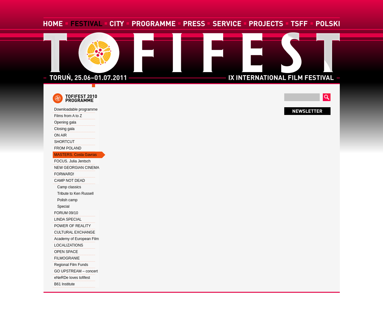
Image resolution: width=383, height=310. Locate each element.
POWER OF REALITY (72, 226)
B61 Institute (64, 284)
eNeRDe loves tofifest (72, 277)
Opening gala (65, 122)
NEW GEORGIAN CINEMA (76, 167)
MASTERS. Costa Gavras (75, 155)
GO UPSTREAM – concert (76, 271)
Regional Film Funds (71, 265)
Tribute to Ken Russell (75, 193)
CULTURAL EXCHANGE (74, 232)
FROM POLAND (67, 148)
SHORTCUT (64, 142)
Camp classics (69, 187)
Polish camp (67, 200)
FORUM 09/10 (66, 213)
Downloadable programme (76, 109)
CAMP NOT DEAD (69, 180)
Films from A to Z (68, 116)
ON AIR (60, 135)
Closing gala (64, 129)
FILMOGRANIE (67, 258)
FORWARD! (64, 174)
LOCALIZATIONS (68, 245)
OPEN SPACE (66, 252)
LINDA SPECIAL (68, 219)
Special (63, 206)
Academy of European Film (76, 239)
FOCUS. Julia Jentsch (72, 161)
